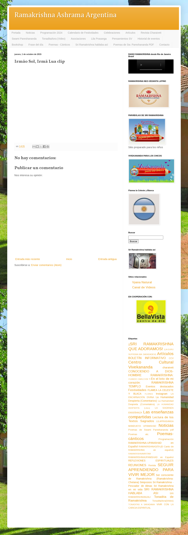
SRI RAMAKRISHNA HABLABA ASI (151, 491)
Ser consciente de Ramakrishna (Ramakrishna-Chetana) (151, 479)
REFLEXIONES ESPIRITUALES (151, 460)
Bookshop (17, 44)
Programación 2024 (51, 32)
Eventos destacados (160, 386)
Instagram (161, 393)
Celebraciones (112, 32)
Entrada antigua (107, 259)
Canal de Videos (143, 287)
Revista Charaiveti (151, 32)
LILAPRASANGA (165, 421)
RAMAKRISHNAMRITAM (139, 454)
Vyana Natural (142, 282)
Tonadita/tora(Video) (163, 501)
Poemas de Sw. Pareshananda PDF (133, 44)
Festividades (137, 390)
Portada (16, 32)
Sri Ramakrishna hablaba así (91, 44)
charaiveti (168, 367)
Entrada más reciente (27, 259)
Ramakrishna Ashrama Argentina (65, 15)
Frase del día (35, 44)
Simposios (146, 482)
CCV (171, 358)
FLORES (149, 394)
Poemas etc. (138, 434)
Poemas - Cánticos (59, 44)
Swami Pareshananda (24, 38)
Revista (152, 465)
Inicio (69, 259)
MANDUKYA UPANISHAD (142, 426)
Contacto (164, 44)
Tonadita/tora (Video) (53, 38)
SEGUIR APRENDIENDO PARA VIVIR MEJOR (151, 470)
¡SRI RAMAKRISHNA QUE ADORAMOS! (151, 346)
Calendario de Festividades (83, 32)
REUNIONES (137, 465)
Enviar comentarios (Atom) (46, 265)
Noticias (30, 32)
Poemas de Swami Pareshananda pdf (151, 430)
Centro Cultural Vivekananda (151, 364)
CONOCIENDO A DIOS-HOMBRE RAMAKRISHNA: (151, 373)
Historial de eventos (149, 38)
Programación (166, 439)
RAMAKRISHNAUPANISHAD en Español (151, 457)
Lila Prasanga (99, 38)
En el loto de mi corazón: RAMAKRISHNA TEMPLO (151, 382)
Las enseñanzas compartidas (151, 414)
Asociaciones (78, 38)
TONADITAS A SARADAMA (141, 504)
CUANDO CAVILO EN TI (139, 379)
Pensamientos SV (122, 38)
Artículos (130, 32)
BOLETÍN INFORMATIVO (147, 358)
